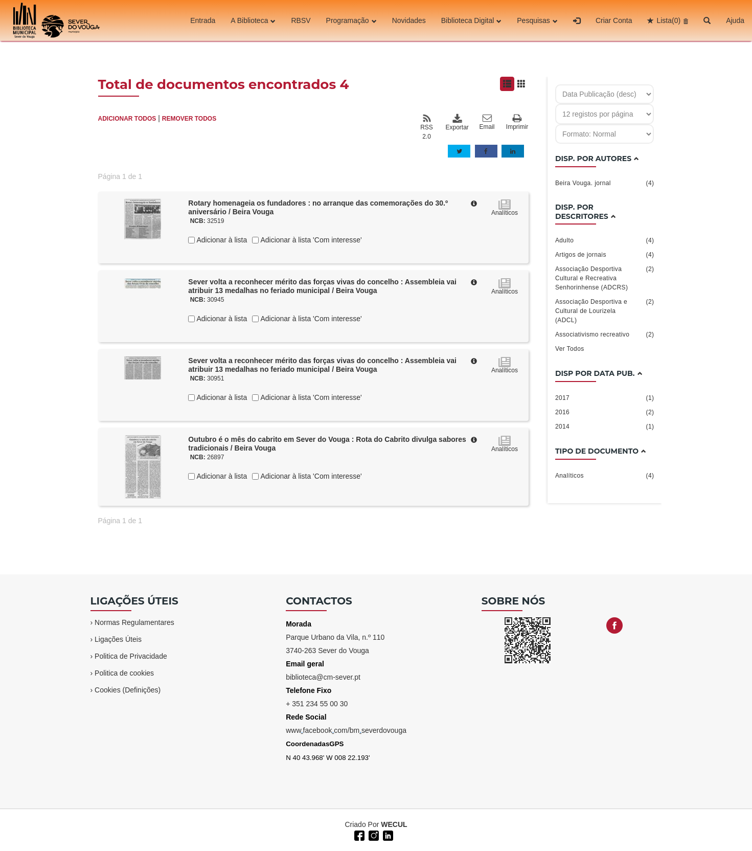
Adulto (604, 240)
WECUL (394, 824)
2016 (604, 412)
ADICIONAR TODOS (127, 118)
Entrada (202, 20)
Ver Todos (569, 348)
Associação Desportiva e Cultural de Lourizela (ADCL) (604, 310)
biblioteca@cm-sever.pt (323, 677)
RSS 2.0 (426, 127)
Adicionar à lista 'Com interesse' (310, 240)
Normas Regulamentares (134, 622)
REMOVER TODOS (189, 118)
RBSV (300, 20)
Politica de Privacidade (131, 656)
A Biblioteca (253, 20)
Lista (668, 20)
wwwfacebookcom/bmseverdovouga (346, 730)
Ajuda (735, 20)
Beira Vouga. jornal (604, 183)
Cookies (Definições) (128, 690)
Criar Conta (614, 20)
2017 (604, 397)
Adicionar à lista (221, 240)
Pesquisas (537, 20)
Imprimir (517, 122)
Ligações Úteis (118, 639)
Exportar (457, 122)
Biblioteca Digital (471, 20)
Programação (351, 20)
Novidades (409, 20)
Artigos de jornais (604, 254)
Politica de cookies (124, 673)
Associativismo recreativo (604, 334)
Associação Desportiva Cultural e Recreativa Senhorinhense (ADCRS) (604, 277)
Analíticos (604, 475)
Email (487, 122)
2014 (604, 426)
